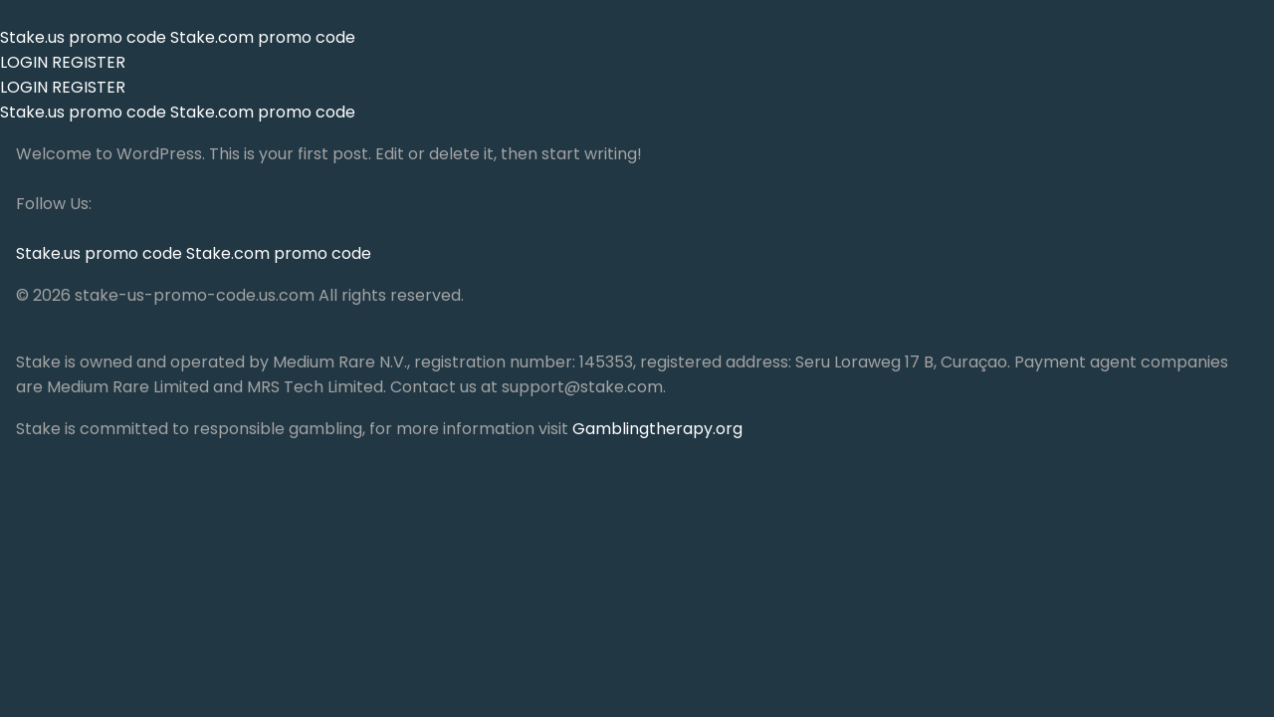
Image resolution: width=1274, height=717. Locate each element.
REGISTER (88, 62)
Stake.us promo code (85, 37)
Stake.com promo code (262, 37)
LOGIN (24, 62)
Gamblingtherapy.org (657, 428)
